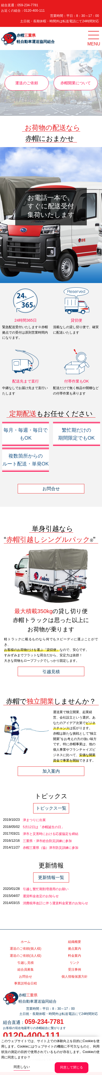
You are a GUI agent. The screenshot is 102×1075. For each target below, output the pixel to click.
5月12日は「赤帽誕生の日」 (43, 827)
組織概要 (74, 942)
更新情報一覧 (51, 877)
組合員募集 (25, 969)
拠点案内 (74, 948)
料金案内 (74, 956)
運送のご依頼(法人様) (25, 956)
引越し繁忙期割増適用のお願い (46, 889)
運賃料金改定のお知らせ (41, 896)
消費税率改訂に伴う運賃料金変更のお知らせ (55, 903)
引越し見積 (25, 963)
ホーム (25, 942)
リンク (74, 963)
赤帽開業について (75, 83)
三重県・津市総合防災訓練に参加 (47, 841)
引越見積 (51, 671)
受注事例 (74, 969)
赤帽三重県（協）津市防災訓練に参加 (50, 848)
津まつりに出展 (34, 820)
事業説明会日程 (25, 983)
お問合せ (51, 488)
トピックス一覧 (51, 808)
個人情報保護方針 (74, 976)
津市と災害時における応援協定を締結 (50, 834)
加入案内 (51, 771)
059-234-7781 (27, 5)
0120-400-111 (34, 11)
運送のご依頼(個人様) (25, 948)
